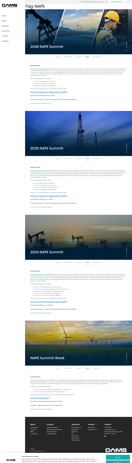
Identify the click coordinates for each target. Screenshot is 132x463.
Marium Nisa (37, 86)
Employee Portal (92, 429)
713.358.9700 (107, 427)
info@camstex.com (110, 429)
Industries (6, 31)
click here (48, 103)
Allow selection (117, 453)
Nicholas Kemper (39, 392)
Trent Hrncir (37, 83)
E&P (72, 433)
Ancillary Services (51, 433)
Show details (88, 458)
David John (37, 295)
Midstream (75, 431)
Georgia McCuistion (40, 187)
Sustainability (68, 57)
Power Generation (76, 427)
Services (5, 26)
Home (4, 16)
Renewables (75, 429)
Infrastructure (75, 438)
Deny (118, 458)
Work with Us (91, 427)
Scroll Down (126, 50)
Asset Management (52, 427)
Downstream (75, 436)
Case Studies (97, 57)
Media (87, 57)
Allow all (118, 447)
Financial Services (51, 431)
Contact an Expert (118, 2)
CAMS (40, 78)
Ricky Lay (36, 389)
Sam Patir (37, 81)
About (4, 21)
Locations (79, 57)
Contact (5, 41)
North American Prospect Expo (40, 69)
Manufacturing (76, 440)
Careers (5, 36)
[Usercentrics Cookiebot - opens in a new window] (11, 459)
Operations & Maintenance (54, 429)
